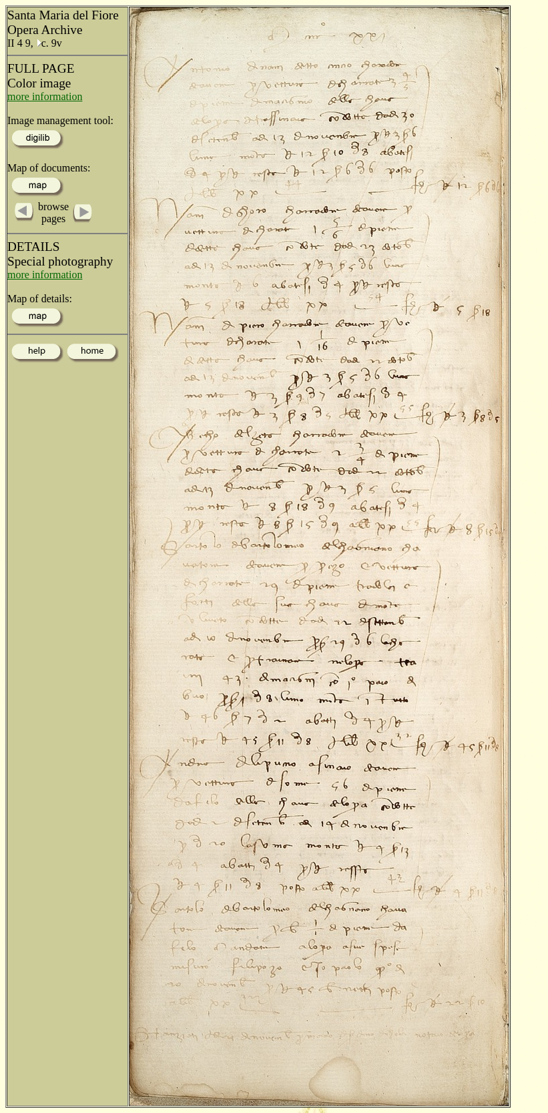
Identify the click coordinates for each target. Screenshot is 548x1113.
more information (44, 96)
